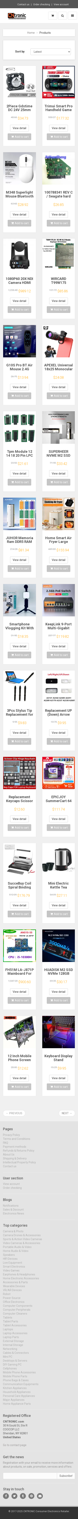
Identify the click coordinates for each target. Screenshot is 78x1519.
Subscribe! (65, 1478)
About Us (8, 1157)
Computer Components (17, 1308)
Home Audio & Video (15, 1253)
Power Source (12, 1300)
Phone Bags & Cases (16, 1383)
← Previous (14, 1113)
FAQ (5, 1145)
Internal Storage (13, 1347)
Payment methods (14, 1149)
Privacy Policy (11, 1137)
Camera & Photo (13, 1234)
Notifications (11, 1208)
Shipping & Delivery (15, 1161)
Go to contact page (14, 1447)
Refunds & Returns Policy (18, 1153)
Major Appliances (13, 1402)
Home (31, 32)
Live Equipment (12, 1265)
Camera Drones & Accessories (22, 1238)
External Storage (13, 1343)
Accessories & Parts (15, 1285)
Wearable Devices (14, 1289)
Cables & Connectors (16, 1355)
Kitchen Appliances (15, 1390)
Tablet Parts (10, 1324)
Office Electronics (13, 1304)
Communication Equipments (21, 1387)
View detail (19, 128)
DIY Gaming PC (12, 1367)
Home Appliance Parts (17, 1406)
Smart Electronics (14, 1269)
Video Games (11, 1273)
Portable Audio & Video (17, 1249)
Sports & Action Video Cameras (22, 1242)
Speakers (9, 1257)
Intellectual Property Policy (19, 1165)
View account (61, 4)
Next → (67, 1113)
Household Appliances (17, 1394)
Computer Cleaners (15, 1316)
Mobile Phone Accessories (19, 1375)
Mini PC (7, 1359)
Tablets (7, 1320)
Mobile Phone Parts (15, 1379)
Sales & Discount (13, 1212)
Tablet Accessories (15, 1328)
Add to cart (20, 136)
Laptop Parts (11, 1339)
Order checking (41, 4)
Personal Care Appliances (19, 1398)
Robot (6, 1296)
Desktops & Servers (15, 1363)
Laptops (8, 1332)
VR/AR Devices (12, 1292)
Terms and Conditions (16, 1141)
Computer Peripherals (16, 1312)
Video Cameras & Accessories (21, 1245)
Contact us (23, 4)
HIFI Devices (10, 1261)
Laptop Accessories (15, 1336)
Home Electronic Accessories (21, 1281)
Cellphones (10, 1371)
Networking (10, 1351)
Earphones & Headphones (19, 1277)
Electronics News (13, 1216)
